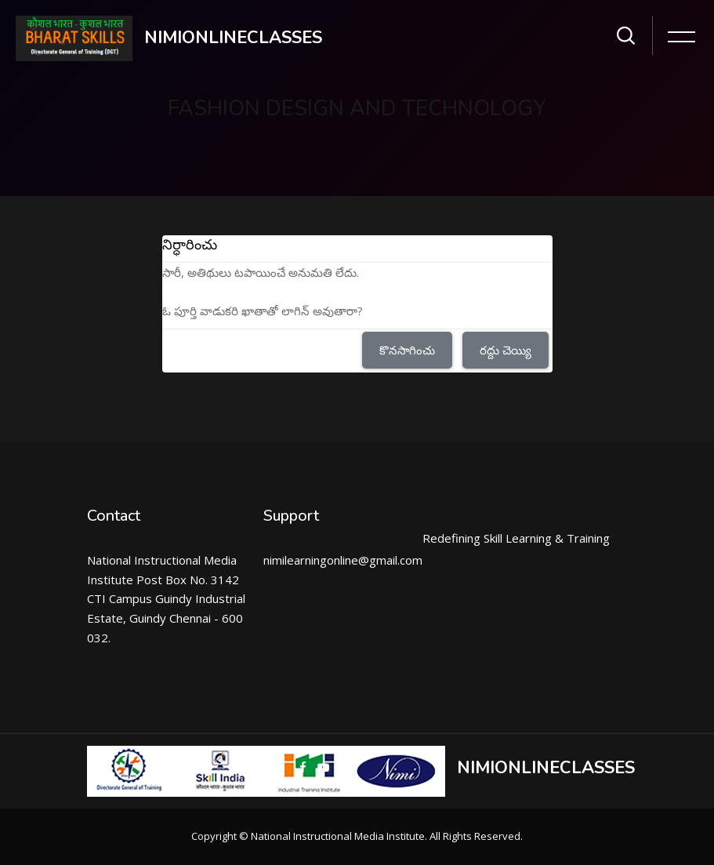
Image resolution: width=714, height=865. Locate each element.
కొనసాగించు (407, 350)
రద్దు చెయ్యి (505, 350)
